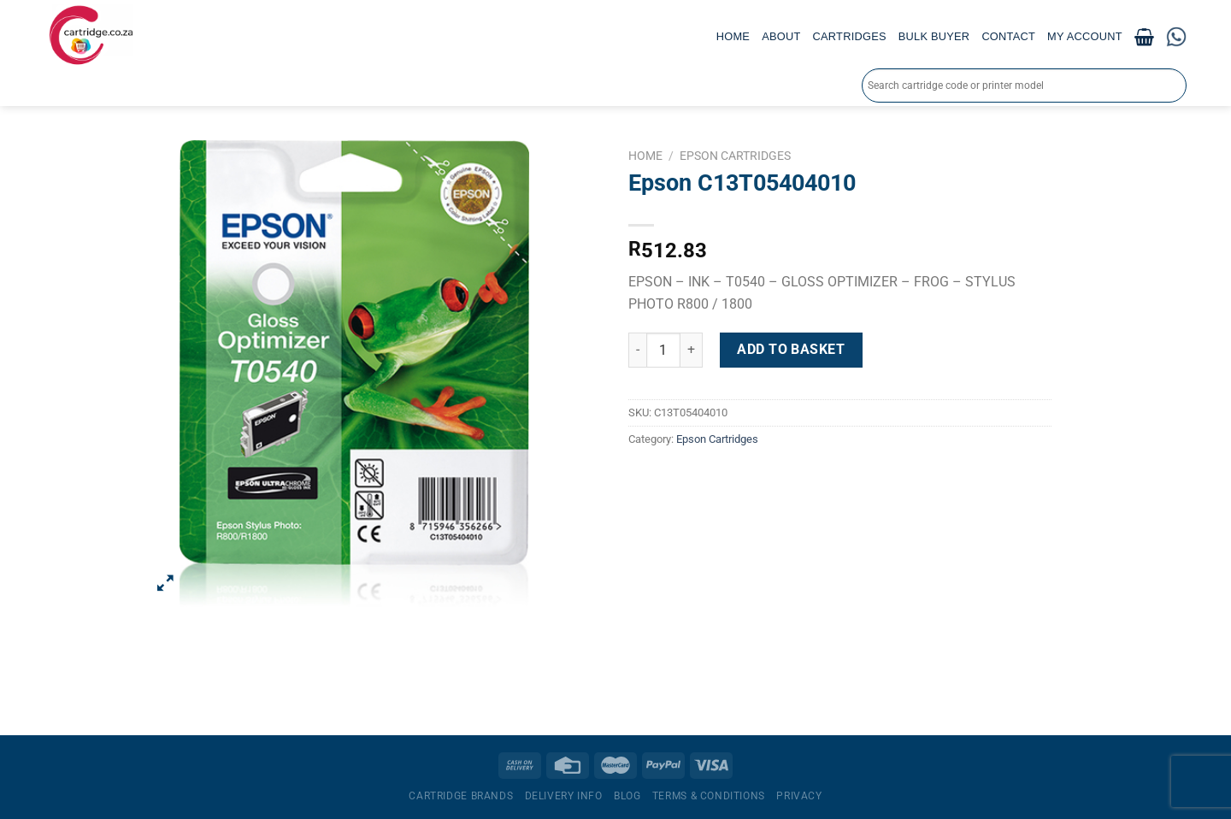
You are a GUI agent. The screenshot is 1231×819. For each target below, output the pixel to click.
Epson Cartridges (735, 155)
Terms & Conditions (708, 796)
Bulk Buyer (934, 36)
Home (733, 36)
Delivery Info (564, 796)
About (781, 36)
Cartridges (849, 36)
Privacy (799, 796)
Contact (1008, 36)
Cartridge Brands (461, 796)
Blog (627, 796)
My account (1084, 36)
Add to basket (791, 349)
